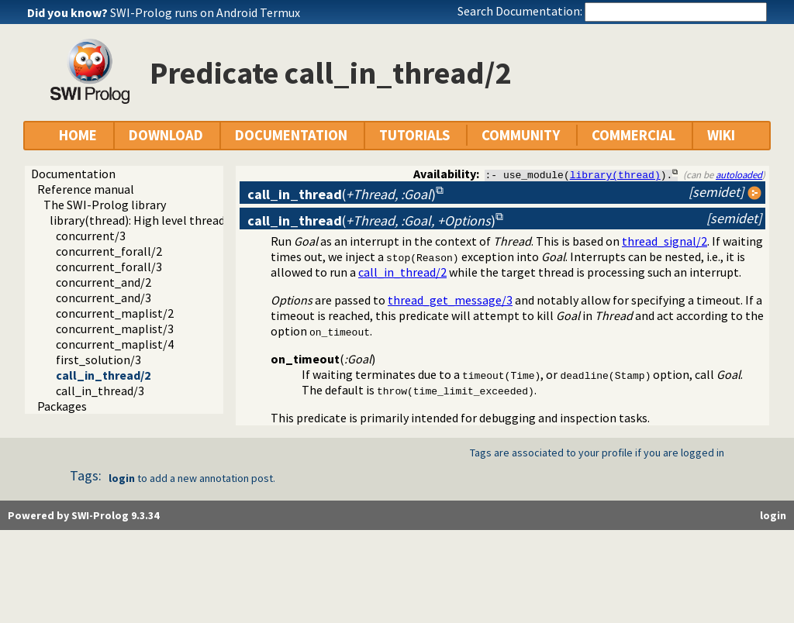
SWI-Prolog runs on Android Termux (205, 12)
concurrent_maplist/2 (115, 313)
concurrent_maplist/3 (115, 328)
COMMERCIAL (633, 135)
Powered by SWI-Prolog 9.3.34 (83, 515)
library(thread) (615, 174)
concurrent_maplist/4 (115, 344)
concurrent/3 (91, 235)
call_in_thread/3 (100, 390)
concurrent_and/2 (103, 282)
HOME (78, 135)
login (122, 478)
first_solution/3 (98, 359)
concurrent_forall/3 (109, 266)
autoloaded (739, 174)
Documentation (73, 173)
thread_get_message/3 (450, 300)
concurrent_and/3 (103, 297)
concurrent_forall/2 (109, 251)
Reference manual (85, 189)
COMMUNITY (521, 135)
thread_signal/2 (664, 241)
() (341, 194)
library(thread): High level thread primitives (165, 220)
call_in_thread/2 (103, 375)
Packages (62, 406)
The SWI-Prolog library (104, 204)
